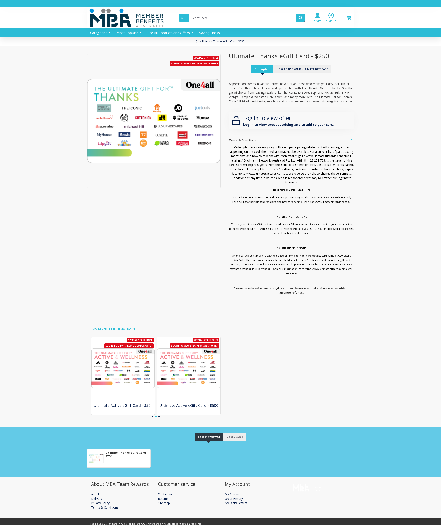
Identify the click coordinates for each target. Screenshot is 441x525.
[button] (152, 409)
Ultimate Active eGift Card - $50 (121, 397)
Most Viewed (236, 429)
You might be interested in (113, 321)
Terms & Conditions (242, 137)
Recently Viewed (207, 429)
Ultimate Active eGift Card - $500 (188, 397)
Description (260, 69)
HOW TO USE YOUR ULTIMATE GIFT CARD (303, 69)
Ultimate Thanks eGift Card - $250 (126, 447)
